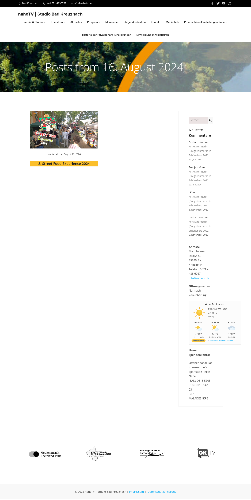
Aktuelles (76, 22)
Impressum (136, 492)
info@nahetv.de (199, 279)
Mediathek (172, 22)
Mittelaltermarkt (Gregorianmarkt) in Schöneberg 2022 (200, 152)
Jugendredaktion (135, 22)
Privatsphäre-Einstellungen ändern (205, 22)
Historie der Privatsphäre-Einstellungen (106, 35)
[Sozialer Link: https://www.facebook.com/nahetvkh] (213, 3)
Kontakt (156, 22)
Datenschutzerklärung (162, 492)
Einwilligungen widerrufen (152, 35)
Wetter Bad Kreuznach (215, 304)
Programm (93, 22)
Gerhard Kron (196, 218)
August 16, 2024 (72, 154)
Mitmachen (112, 22)
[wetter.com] (199, 342)
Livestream (58, 22)
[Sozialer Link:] (218, 3)
